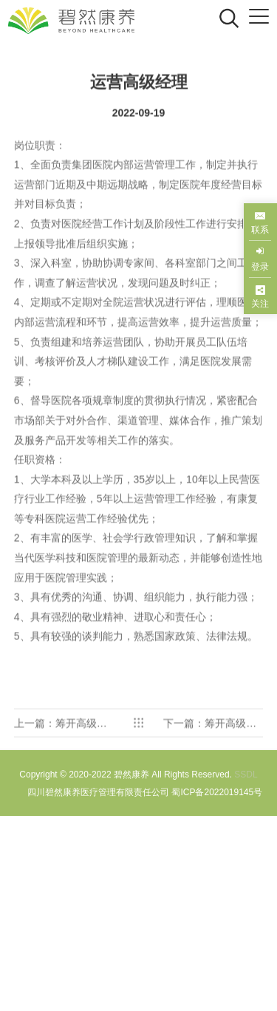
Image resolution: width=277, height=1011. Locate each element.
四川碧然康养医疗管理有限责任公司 (98, 792)
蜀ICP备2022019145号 (216, 792)
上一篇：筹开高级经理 (60, 746)
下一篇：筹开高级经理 (209, 746)
